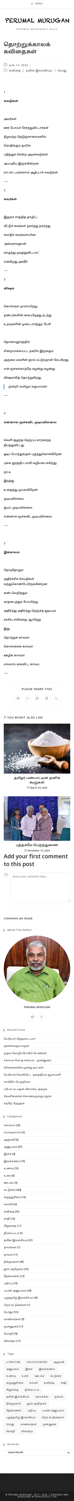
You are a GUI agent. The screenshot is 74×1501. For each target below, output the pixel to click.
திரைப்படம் (11, 1233)
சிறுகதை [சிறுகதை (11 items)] (12, 1390)
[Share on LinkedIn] (47, 699)
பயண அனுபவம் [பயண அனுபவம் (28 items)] (53, 1410)
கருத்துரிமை (12, 1197)
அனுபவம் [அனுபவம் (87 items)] (12, 1369)
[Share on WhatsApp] (28, 699)
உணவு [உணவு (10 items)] (11, 1376)
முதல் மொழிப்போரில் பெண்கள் (25, 1053)
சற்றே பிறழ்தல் (14, 1103)
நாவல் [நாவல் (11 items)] (59, 1397)
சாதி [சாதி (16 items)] (64, 1383)
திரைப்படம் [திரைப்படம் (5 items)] (32, 1390)
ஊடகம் (9, 1183)
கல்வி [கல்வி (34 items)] (33, 1383)
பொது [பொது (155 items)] (10, 1424)
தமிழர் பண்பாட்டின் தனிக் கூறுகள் (37, 780)
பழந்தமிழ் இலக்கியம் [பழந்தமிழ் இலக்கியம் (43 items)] (21, 1417)
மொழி (8, 1333)
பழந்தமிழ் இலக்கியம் (18, 1298)
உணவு (8, 1168)
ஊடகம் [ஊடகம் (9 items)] (40, 1376)
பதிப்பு (8, 1283)
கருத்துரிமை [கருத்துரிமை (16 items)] (14, 1383)
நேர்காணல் (12, 1276)
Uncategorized (12, 1132)
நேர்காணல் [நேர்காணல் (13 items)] (14, 1410)
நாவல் (8, 1254)
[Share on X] (56, 699)
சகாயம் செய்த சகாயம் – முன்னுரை (27, 1060)
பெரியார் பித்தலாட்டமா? (20, 1039)
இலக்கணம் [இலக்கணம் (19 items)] (47, 1369)
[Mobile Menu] (37, 4)
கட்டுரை (9, 1190)
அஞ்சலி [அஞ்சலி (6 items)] (58, 1362)
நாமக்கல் (10, 1247)
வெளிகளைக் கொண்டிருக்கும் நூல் (28, 1096)
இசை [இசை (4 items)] (29, 1369)
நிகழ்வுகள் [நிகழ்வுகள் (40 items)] (13, 1403)
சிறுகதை (10, 1226)
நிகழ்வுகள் (11, 1262)
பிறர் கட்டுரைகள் (15, 1305)
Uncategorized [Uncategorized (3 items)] (37, 1362)
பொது (62, 70)
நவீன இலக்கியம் (39, 70)
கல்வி (8, 1204)
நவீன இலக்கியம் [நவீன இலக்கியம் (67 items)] (18, 1397)
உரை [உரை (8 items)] (25, 1376)
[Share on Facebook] (18, 699)
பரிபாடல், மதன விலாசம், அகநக (25, 1089)
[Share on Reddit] (37, 699)
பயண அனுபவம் (15, 1290)
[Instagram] (42, 1017)
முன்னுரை (11, 1326)
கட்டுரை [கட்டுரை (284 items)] (56, 1376)
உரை (7, 1175)
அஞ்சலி (9, 1140)
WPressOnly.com (46, 1497)
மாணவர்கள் (12, 1319)
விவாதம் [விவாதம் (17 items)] (27, 1431)
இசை (8, 1154)
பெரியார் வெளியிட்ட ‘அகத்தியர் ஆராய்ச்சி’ (32, 1075)
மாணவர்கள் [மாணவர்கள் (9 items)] (28, 1424)
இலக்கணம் (12, 1161)
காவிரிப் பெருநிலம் (17, 1082)
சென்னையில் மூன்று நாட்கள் (24, 1067)
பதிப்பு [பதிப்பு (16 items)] (32, 1410)
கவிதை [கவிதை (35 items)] (49, 1383)
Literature (9, 1125)
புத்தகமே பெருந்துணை (37, 845)
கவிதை (15, 70)
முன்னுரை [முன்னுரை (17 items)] (49, 1424)
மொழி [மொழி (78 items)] (10, 1431)
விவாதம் (10, 1341)
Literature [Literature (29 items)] (13, 1362)
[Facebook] (33, 1017)
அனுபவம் (10, 1147)
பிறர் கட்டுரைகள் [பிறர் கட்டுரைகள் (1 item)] (53, 1417)
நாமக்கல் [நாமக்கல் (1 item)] (42, 1397)
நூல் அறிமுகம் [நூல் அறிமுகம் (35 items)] (37, 1403)
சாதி (7, 1219)
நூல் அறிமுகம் (14, 1269)
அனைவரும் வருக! (16, 1046)
